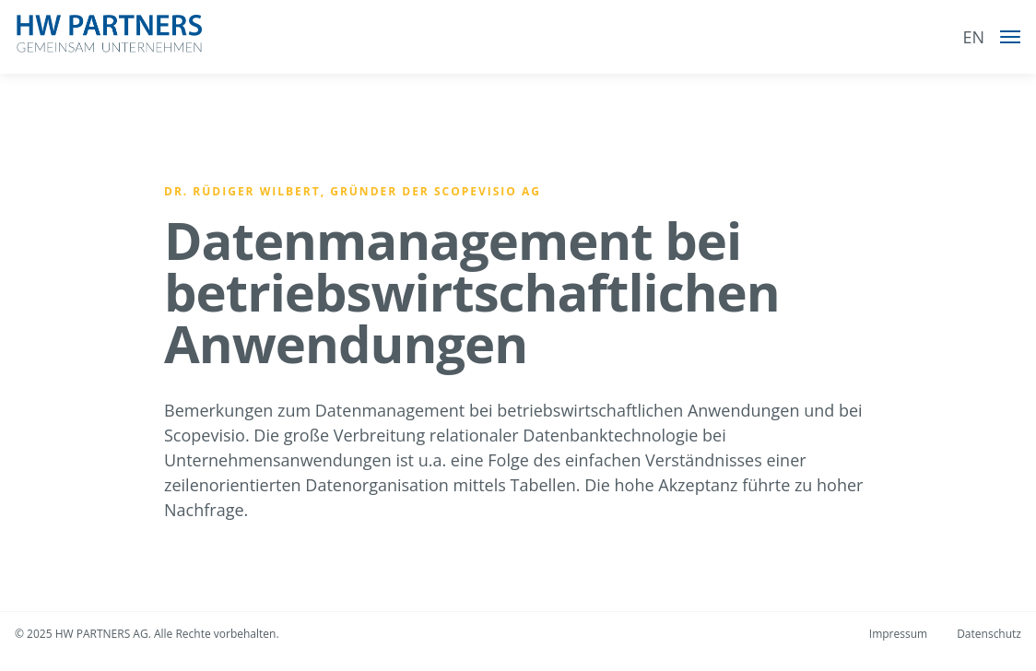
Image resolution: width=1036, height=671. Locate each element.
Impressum (898, 634)
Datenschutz (989, 634)
